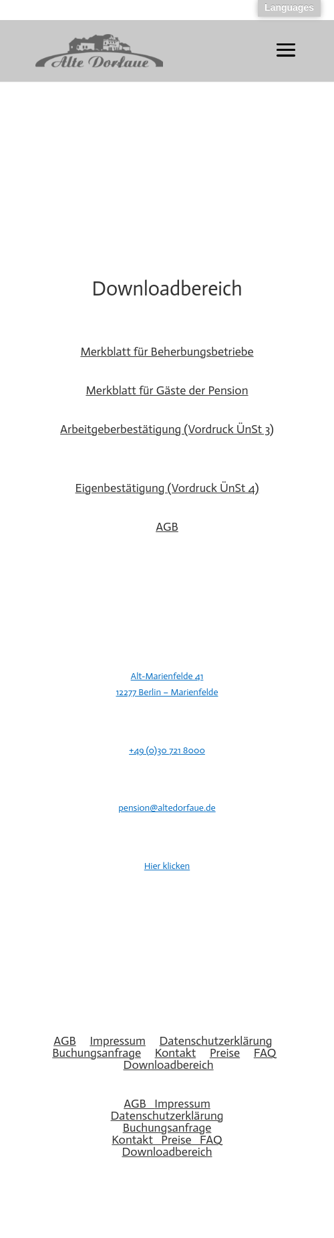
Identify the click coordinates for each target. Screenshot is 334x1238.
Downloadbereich (169, 1065)
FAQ (265, 1052)
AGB (167, 526)
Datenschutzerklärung (216, 1040)
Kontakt (175, 1052)
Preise (225, 1052)
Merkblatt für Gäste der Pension (167, 390)
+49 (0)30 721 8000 (167, 750)
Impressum (118, 1040)
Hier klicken (167, 866)
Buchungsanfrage (96, 1052)
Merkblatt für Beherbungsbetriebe (166, 351)
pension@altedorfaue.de (166, 808)
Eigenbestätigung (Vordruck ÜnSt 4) (167, 488)
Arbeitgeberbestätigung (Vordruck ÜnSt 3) (167, 429)
